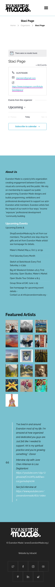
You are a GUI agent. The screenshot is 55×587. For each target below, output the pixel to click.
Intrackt (33, 553)
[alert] (27, 53)
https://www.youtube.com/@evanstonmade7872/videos (31, 495)
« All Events (41, 65)
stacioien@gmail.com (26, 78)
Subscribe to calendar (26, 126)
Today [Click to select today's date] (27, 117)
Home (13, 25)
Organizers (25, 25)
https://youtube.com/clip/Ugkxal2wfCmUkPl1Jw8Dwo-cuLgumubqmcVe (31, 477)
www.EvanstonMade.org (36, 543)
